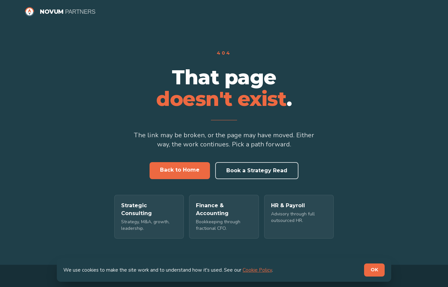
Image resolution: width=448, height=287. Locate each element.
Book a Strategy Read (256, 170)
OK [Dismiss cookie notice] (374, 270)
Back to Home (180, 170)
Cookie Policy (257, 270)
